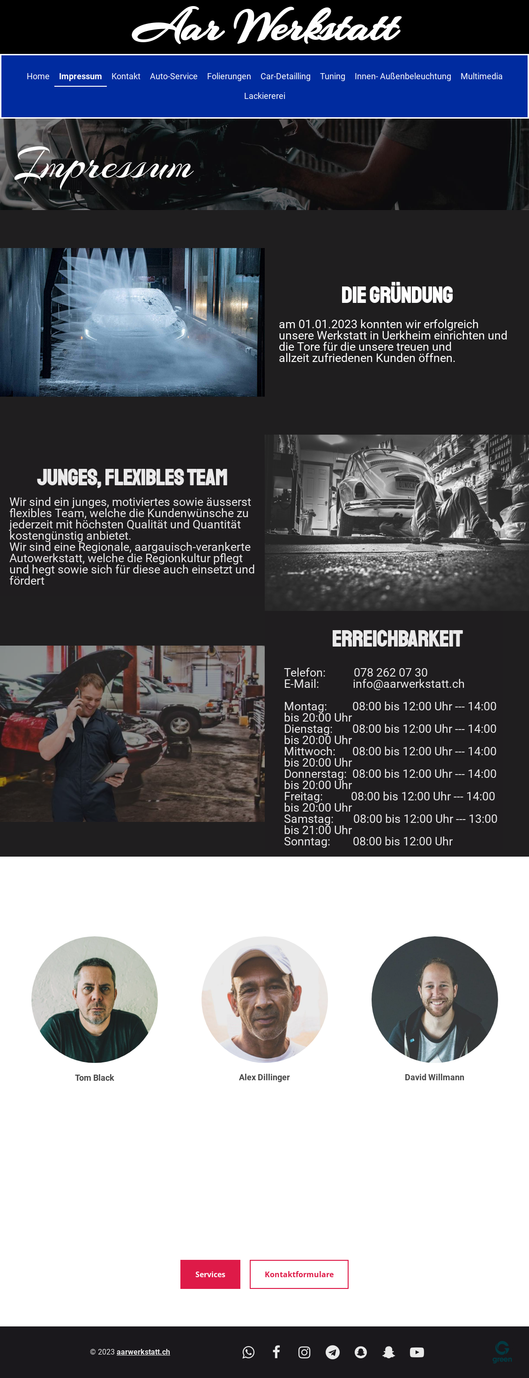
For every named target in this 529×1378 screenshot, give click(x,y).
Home (38, 76)
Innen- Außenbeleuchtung (403, 76)
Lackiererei (264, 96)
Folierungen (229, 76)
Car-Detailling (286, 76)
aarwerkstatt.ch (143, 1352)
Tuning (332, 76)
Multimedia (482, 76)
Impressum (80, 76)
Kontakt (126, 76)
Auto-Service (174, 76)
